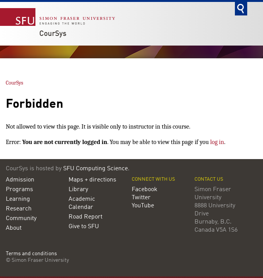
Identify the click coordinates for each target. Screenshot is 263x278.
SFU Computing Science (95, 169)
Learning (18, 199)
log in (217, 142)
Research (19, 209)
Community (21, 218)
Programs (19, 189)
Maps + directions (92, 180)
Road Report (85, 217)
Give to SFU (84, 227)
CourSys (52, 34)
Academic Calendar (82, 203)
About (14, 228)
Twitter (141, 198)
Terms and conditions (31, 253)
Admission (20, 180)
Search (241, 8)
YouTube (143, 206)
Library (78, 189)
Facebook (144, 189)
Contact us (208, 179)
